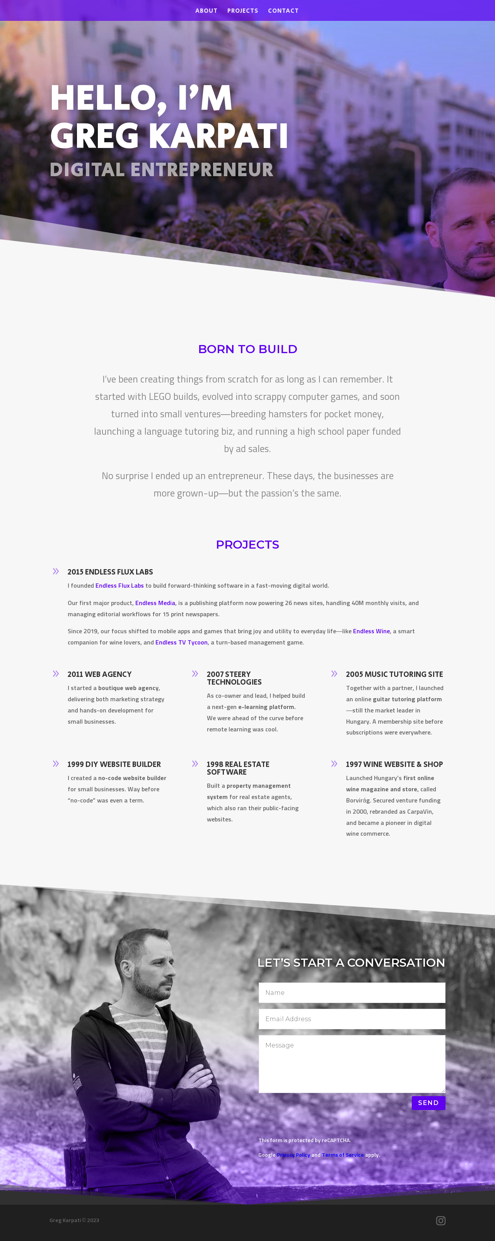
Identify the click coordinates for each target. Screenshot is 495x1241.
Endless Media (157, 606)
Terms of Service (343, 1155)
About (206, 11)
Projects (242, 11)
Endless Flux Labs (123, 590)
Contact (283, 11)
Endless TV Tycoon (181, 643)
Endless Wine (370, 632)
